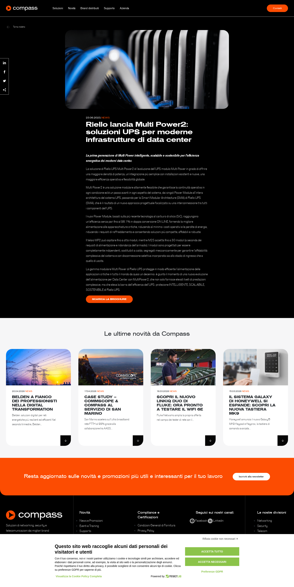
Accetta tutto (212, 551)
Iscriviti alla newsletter (251, 476)
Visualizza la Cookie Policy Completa (79, 576)
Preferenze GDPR (212, 571)
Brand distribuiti (89, 8)
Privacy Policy (146, 530)
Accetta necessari (212, 561)
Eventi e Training (89, 526)
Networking (264, 520)
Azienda (124, 8)
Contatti (277, 8)
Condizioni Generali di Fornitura (156, 525)
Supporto (109, 8)
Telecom (262, 531)
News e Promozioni (91, 520)
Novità (71, 8)
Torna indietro (16, 26)
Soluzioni (57, 8)
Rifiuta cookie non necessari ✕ (220, 538)
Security (262, 526)
